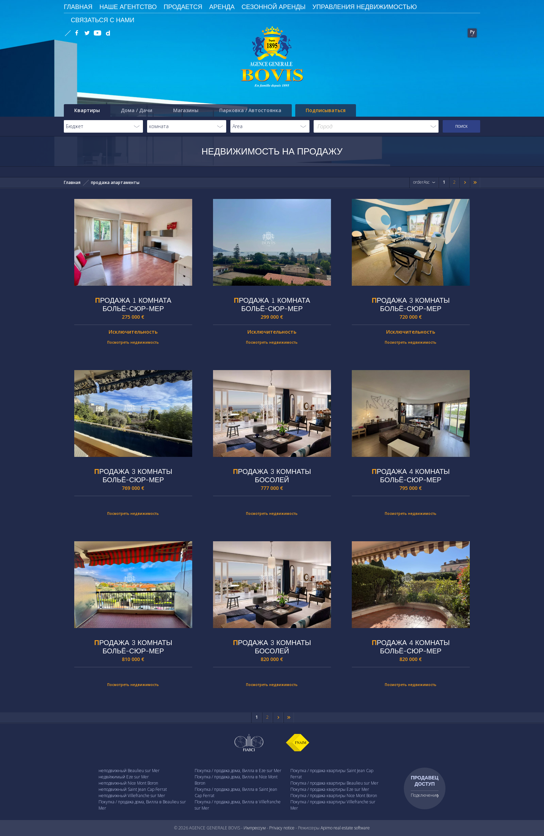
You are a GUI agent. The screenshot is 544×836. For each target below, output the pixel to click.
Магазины (185, 110)
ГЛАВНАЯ (78, 6)
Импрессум (255, 828)
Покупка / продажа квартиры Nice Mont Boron (333, 796)
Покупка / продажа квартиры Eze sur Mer (329, 789)
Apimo (326, 828)
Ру (472, 32)
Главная (72, 182)
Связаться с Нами (102, 19)
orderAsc (421, 182)
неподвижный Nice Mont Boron (128, 783)
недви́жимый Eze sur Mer (124, 777)
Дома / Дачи (136, 110)
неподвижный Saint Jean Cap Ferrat (133, 789)
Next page (464, 183)
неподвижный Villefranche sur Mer (132, 796)
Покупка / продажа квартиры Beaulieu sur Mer (334, 783)
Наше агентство (128, 6)
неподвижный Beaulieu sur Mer (129, 771)
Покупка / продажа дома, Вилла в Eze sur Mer (238, 771)
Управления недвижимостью (365, 6)
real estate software (351, 828)
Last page (475, 183)
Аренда (222, 6)
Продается (183, 6)
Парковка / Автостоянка (250, 110)
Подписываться (326, 110)
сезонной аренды (273, 6)
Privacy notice (282, 828)
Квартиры (87, 110)
